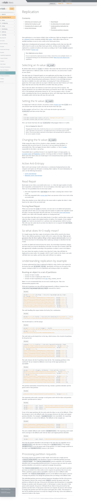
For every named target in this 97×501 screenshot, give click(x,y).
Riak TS (60, 3)
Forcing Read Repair (31, 206)
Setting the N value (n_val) (32, 24)
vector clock (44, 195)
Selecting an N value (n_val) (33, 22)
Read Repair (54, 22)
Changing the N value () (39, 140)
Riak (62, 1)
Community (68, 1)
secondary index (26, 154)
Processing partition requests (59, 30)
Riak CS (69, 3)
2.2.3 (14, 9)
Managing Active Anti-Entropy (33, 175)
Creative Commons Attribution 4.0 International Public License (54, 498)
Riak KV (52, 3)
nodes (50, 39)
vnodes (65, 147)
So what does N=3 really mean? (60, 24)
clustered (27, 39)
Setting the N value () (38, 101)
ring (46, 278)
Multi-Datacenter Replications (61, 57)
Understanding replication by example (44, 261)
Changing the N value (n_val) (33, 26)
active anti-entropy (65, 212)
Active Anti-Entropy (30, 28)
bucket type (35, 49)
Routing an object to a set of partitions (39, 272)
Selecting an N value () (38, 65)
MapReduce (37, 154)
